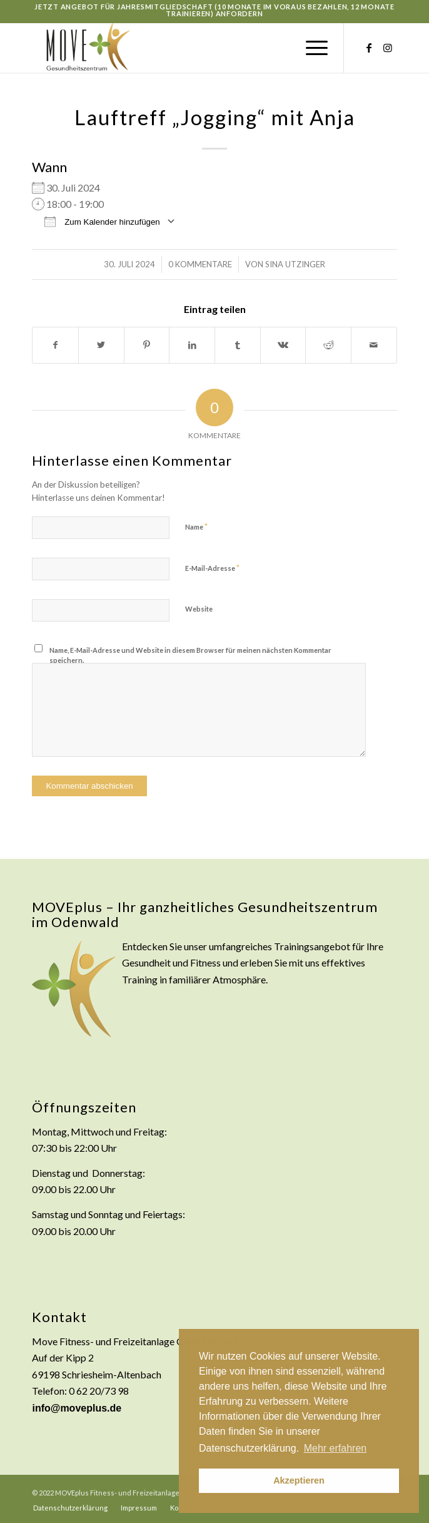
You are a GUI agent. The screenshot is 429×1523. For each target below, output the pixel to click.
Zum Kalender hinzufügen (101, 221)
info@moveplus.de (76, 1408)
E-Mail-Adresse (212, 568)
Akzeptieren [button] (299, 1480)
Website (199, 609)
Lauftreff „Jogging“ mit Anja (214, 117)
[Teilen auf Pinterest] (146, 344)
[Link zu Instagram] (387, 47)
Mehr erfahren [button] (335, 1448)
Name (196, 526)
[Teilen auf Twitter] (101, 344)
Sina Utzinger (295, 264)
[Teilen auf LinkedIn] (191, 344)
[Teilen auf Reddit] (328, 344)
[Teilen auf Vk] (283, 344)
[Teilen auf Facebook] (55, 344)
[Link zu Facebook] (369, 47)
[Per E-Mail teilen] (373, 344)
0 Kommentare (200, 264)
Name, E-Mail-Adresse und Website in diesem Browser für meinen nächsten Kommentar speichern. (190, 655)
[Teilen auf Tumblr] (237, 344)
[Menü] (310, 48)
